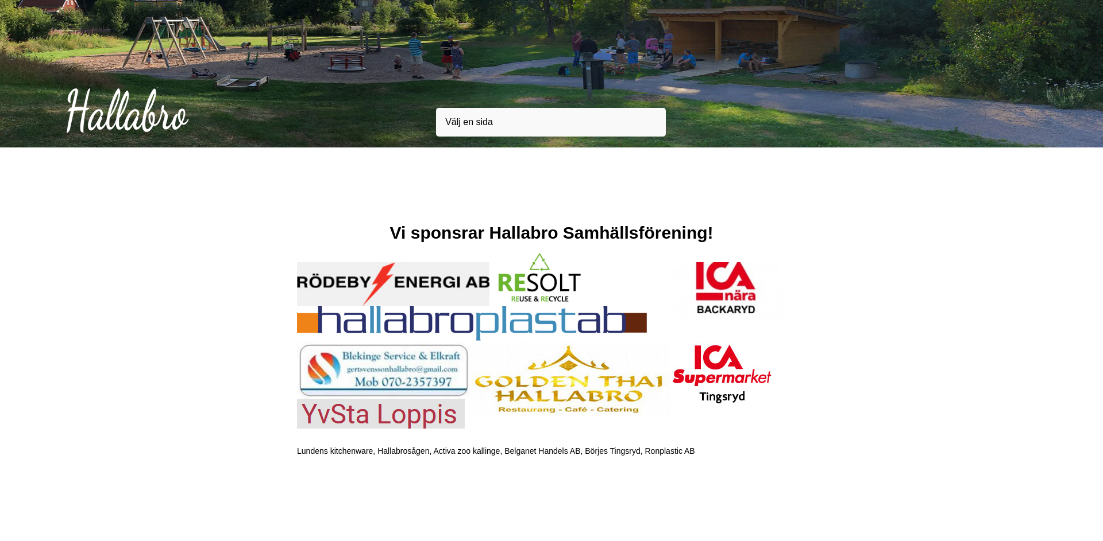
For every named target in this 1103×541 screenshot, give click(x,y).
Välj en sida (469, 122)
